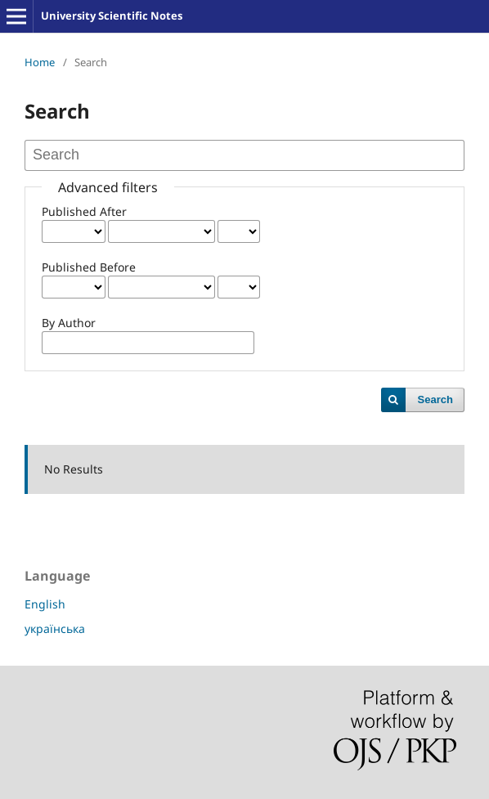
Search (435, 399)
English (45, 604)
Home (40, 62)
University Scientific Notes (111, 15)
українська (55, 628)
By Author (69, 322)
